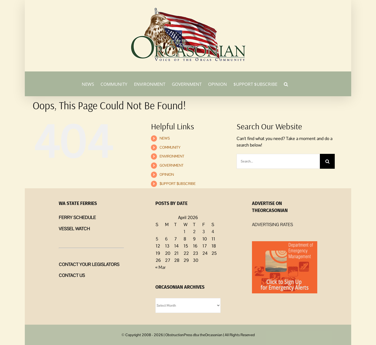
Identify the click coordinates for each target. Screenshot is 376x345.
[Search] (327, 161)
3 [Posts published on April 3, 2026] (203, 231)
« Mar (160, 267)
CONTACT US (72, 275)
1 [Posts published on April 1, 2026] (184, 231)
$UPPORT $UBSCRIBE (178, 183)
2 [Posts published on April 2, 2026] (194, 231)
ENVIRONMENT (172, 156)
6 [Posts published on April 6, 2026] (166, 239)
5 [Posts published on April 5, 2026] (157, 239)
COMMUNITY (170, 147)
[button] (286, 83)
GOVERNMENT (172, 165)
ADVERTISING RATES (272, 224)
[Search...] (278, 161)
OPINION (167, 174)
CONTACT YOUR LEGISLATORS (89, 264)
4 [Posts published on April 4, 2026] (213, 231)
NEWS (165, 138)
